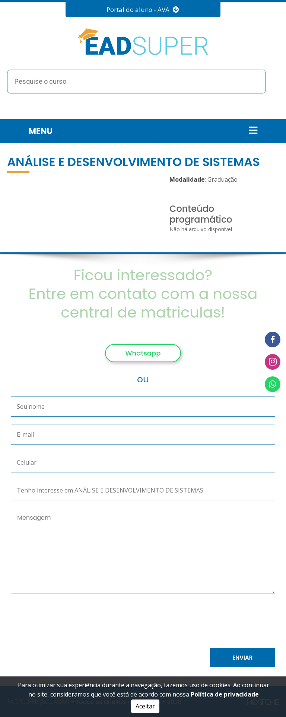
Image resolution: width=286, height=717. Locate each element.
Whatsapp (143, 353)
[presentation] (93, 622)
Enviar (242, 658)
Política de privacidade (225, 694)
